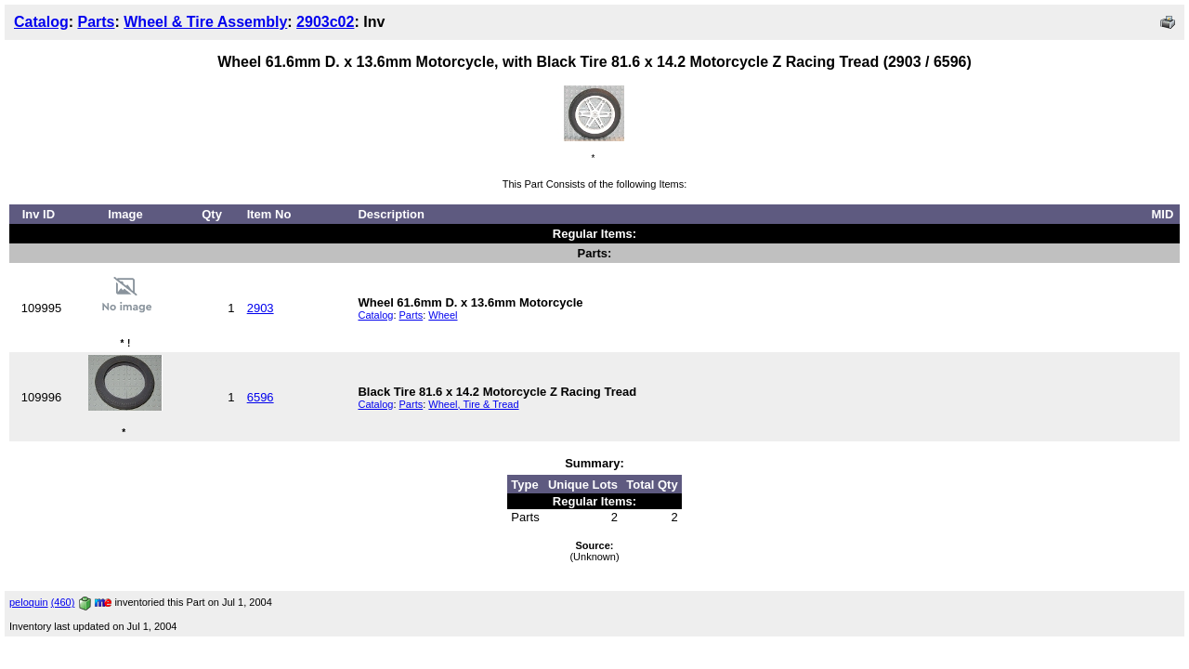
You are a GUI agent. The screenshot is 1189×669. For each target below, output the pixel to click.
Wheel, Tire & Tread (473, 404)
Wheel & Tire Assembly (205, 22)
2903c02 (325, 22)
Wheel (442, 315)
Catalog (41, 22)
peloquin (28, 602)
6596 (260, 397)
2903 (260, 308)
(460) (63, 602)
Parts (95, 22)
